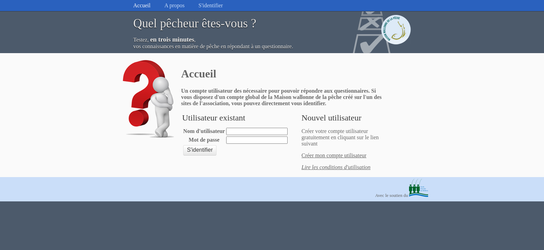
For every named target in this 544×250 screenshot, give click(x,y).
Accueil (142, 5)
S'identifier (210, 5)
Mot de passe (204, 140)
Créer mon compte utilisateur (333, 155)
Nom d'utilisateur (204, 131)
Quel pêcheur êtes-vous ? (194, 23)
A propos (174, 5)
